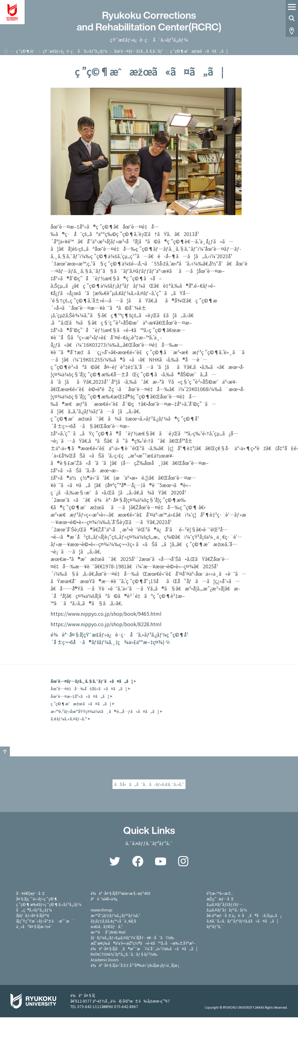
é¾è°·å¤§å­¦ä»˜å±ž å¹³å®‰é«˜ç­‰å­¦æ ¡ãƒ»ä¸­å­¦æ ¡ (135, 965)
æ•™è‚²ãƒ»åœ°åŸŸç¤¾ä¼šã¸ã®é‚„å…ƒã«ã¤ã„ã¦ (105, 711)
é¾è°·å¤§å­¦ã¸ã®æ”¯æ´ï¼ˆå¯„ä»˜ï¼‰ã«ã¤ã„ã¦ (144, 948)
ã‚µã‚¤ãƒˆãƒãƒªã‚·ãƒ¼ (226, 909)
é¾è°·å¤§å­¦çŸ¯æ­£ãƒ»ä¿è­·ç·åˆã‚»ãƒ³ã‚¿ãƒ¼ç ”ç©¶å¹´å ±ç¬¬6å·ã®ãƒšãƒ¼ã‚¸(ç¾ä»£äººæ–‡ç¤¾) (120, 638)
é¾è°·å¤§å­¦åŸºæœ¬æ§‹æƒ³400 (121, 893)
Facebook (138, 861)
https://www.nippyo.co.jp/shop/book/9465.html (106, 613)
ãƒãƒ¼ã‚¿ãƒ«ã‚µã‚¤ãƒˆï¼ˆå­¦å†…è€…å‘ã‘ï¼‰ (132, 937)
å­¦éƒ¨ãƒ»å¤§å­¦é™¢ (32, 915)
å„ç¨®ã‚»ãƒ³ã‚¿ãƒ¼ (34, 909)
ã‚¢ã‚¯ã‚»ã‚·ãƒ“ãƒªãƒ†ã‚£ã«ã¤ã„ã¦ (242, 920)
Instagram (183, 861)
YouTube (160, 861)
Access (292, 31)
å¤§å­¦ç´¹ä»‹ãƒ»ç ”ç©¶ (37, 898)
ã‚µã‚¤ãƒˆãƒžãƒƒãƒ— (224, 904)
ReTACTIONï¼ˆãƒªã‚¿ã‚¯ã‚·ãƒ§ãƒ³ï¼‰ (124, 954)
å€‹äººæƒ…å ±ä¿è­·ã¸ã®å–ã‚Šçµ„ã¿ (244, 915)
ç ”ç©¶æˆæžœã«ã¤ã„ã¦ (81, 704)
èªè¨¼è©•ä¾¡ (104, 898)
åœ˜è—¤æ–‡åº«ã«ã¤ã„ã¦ (80, 696)
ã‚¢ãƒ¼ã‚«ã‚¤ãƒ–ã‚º (69, 719)
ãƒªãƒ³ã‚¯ (214, 926)
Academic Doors (104, 959)
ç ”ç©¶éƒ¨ (26, 51)
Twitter (115, 861)
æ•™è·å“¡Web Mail (108, 932)
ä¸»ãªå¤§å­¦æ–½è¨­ (34, 926)
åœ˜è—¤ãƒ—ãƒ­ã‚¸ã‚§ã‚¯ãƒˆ (138, 51)
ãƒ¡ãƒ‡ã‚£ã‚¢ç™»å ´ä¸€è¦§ (114, 920)
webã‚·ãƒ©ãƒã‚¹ (107, 926)
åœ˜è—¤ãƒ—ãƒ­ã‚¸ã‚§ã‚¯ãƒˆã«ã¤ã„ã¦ (92, 681)
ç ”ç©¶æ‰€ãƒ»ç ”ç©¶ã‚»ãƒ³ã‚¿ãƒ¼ (48, 904)
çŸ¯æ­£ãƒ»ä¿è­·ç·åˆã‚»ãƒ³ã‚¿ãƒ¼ (75, 51)
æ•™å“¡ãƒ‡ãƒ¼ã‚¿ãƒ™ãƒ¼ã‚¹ (115, 915)
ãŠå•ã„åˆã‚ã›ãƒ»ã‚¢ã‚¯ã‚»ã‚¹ (149, 784)
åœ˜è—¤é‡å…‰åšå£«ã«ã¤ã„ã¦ (89, 688)
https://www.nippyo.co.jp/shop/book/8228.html (106, 624)
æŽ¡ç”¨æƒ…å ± (220, 898)
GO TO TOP (5, 751)
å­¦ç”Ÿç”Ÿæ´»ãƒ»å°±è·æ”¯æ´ (45, 920)
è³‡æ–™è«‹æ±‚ (219, 893)
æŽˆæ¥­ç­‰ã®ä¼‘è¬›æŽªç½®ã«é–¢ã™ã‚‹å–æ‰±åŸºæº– (143, 943)
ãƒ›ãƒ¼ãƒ (6, 51)
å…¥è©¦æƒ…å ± (31, 893)
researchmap (101, 909)
